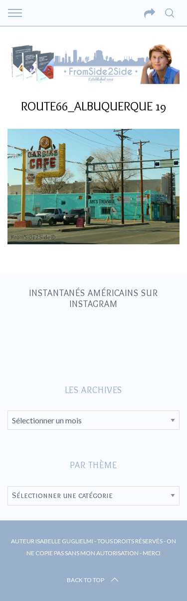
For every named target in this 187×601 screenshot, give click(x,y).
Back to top (93, 580)
